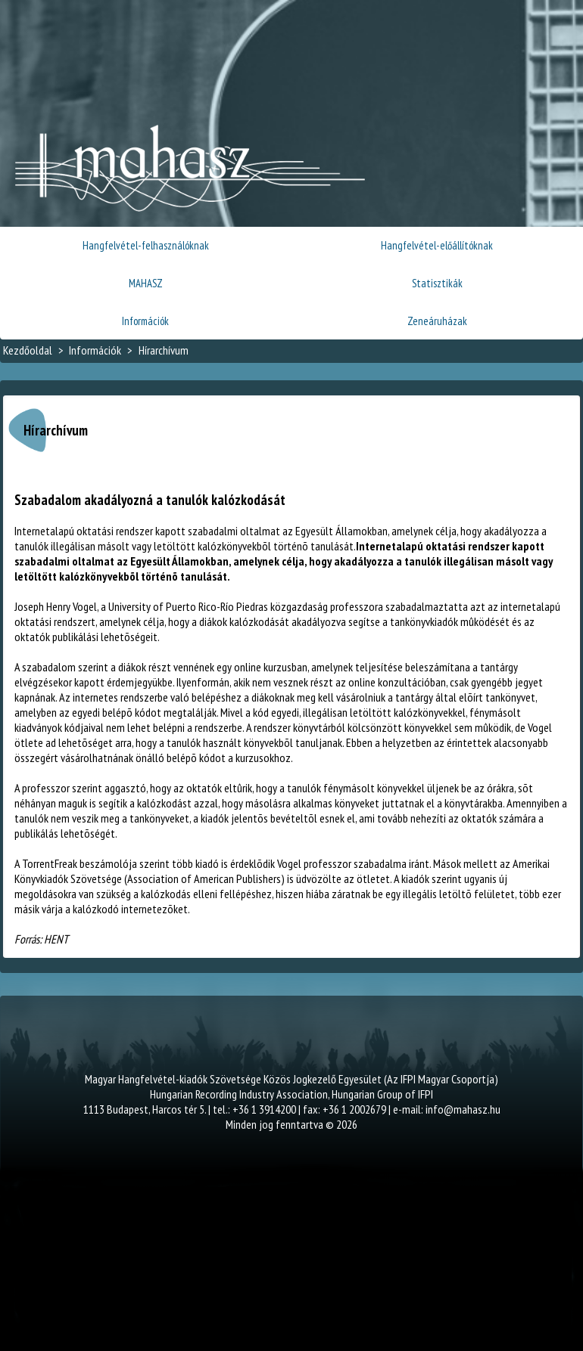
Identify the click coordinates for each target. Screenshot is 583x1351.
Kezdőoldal (27, 350)
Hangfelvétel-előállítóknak (437, 245)
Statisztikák (437, 283)
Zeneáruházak (437, 321)
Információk (145, 321)
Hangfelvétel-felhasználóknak (146, 245)
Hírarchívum (164, 350)
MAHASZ (146, 283)
